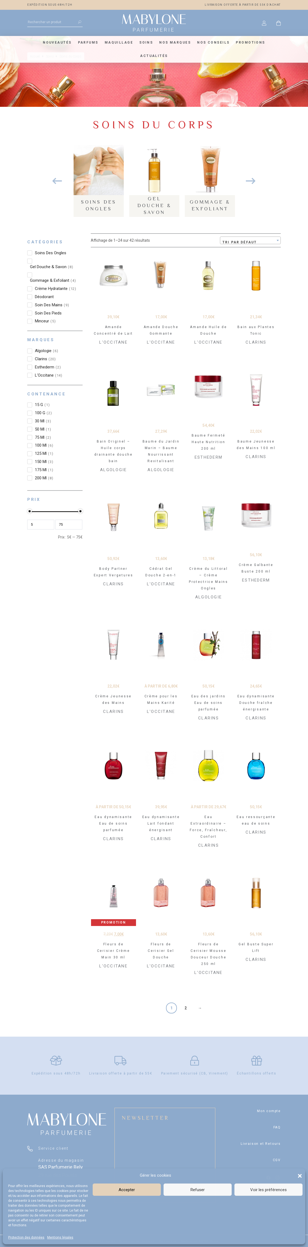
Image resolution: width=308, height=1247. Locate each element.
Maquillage (119, 42)
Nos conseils (213, 42)
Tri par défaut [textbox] (239, 242)
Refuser (198, 1189)
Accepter (127, 1189)
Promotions (250, 42)
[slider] (29, 511)
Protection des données (26, 1237)
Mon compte (269, 1111)
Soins (146, 42)
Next (250, 180)
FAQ (277, 1127)
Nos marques (175, 42)
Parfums (88, 42)
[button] (300, 1175)
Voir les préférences (268, 1189)
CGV (277, 1160)
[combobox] (250, 240)
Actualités (154, 56)
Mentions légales (60, 1237)
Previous (57, 180)
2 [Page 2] (186, 1008)
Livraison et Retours (261, 1144)
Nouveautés (57, 42)
